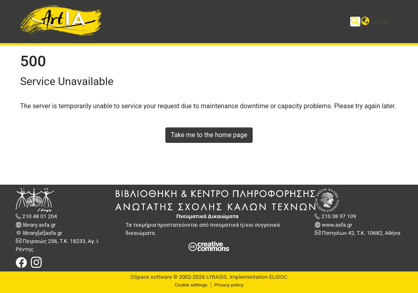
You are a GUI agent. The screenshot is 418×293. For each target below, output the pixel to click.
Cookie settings (191, 285)
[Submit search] (355, 21)
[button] (365, 21)
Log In (380, 21)
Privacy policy (229, 285)
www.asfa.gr (336, 225)
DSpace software (151, 277)
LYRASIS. (217, 277)
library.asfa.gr (39, 225)
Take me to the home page (209, 135)
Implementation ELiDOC (258, 277)
